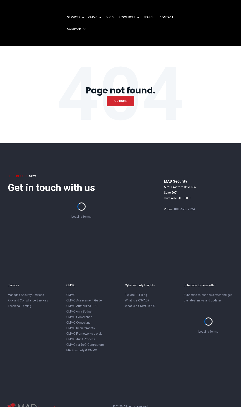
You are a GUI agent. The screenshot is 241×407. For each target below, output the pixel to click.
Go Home (120, 83)
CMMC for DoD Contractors (85, 327)
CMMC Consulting (78, 304)
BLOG (110, 8)
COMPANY (74, 20)
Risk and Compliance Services (28, 282)
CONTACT (166, 8)
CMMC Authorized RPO (81, 288)
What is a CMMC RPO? (140, 288)
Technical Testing (19, 288)
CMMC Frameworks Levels (84, 315)
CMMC (92, 8)
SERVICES (73, 8)
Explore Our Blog (136, 277)
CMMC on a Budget (79, 293)
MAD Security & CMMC (81, 332)
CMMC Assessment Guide (84, 282)
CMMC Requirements (80, 310)
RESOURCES (127, 8)
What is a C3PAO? (137, 282)
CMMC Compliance (79, 299)
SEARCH (149, 8)
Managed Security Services (26, 277)
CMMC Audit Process (80, 321)
